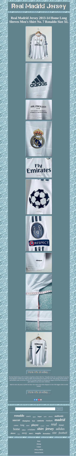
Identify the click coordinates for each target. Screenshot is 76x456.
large (19, 433)
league (40, 416)
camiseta (40, 421)
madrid (60, 420)
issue (61, 425)
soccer (16, 420)
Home (39, 441)
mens (47, 425)
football (63, 432)
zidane (24, 430)
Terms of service (38, 452)
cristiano (31, 429)
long (22, 425)
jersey (50, 429)
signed (34, 416)
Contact (39, 447)
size (54, 432)
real (54, 424)
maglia (38, 433)
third (27, 425)
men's (31, 433)
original (42, 425)
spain (45, 416)
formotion (46, 433)
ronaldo (19, 415)
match (28, 416)
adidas (60, 429)
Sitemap (39, 444)
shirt (40, 429)
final (33, 421)
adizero (51, 416)
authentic (59, 416)
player (34, 425)
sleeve (13, 433)
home (16, 429)
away (24, 433)
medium (49, 421)
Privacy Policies (39, 449)
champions (26, 421)
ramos (16, 425)
